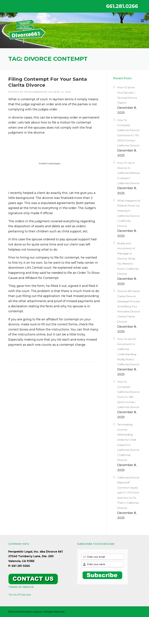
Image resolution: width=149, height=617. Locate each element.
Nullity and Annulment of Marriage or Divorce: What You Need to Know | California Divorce (127, 258)
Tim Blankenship (36, 91)
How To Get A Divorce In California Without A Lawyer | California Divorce (128, 173)
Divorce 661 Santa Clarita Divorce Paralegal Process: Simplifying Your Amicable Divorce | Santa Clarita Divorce (128, 306)
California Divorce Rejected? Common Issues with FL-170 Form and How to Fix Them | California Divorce (128, 493)
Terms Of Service (19, 594)
